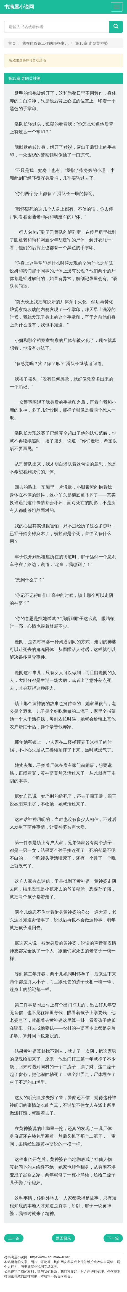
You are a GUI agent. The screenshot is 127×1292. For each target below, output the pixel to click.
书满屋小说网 (19, 7)
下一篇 (113, 1238)
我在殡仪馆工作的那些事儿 (45, 43)
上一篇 (14, 1238)
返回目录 (63, 1238)
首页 (12, 43)
